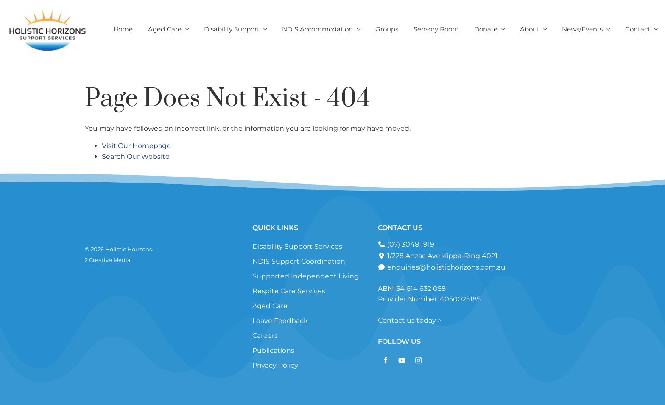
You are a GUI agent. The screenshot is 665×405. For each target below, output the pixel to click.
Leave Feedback (280, 321)
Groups (386, 29)
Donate (485, 29)
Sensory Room (436, 29)
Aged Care (165, 29)
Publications (273, 350)
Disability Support (232, 29)
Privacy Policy (275, 365)
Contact (637, 29)
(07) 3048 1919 (410, 244)
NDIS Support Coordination (298, 261)
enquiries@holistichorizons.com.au (446, 267)
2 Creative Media (108, 259)
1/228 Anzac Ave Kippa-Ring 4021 (441, 256)
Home (123, 29)
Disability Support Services (297, 246)
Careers (265, 336)
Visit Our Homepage (136, 146)
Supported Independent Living (305, 276)
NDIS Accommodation (317, 29)
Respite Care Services (288, 291)
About (529, 29)
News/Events (582, 29)
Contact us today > (409, 320)
